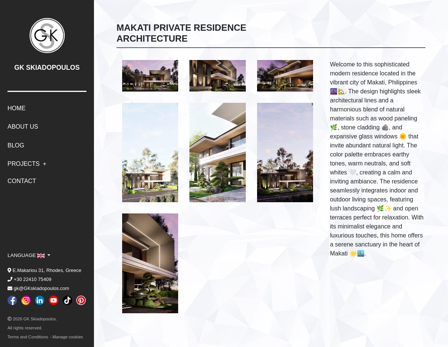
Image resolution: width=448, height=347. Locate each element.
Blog (16, 145)
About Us (23, 126)
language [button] (27, 255)
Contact (22, 181)
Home (17, 108)
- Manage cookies (66, 337)
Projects (24, 164)
